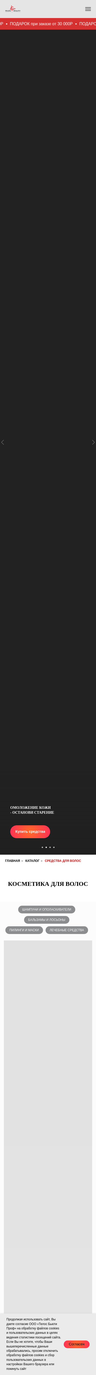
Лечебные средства (67, 930)
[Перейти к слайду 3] (50, 847)
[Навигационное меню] (88, 9)
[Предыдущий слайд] (2, 405)
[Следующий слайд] (93, 405)
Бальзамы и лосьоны (46, 920)
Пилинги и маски (24, 930)
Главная (12, 861)
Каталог (32, 861)
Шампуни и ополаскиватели (46, 909)
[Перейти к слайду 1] (42, 847)
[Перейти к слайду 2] (46, 847)
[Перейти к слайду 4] (54, 847)
